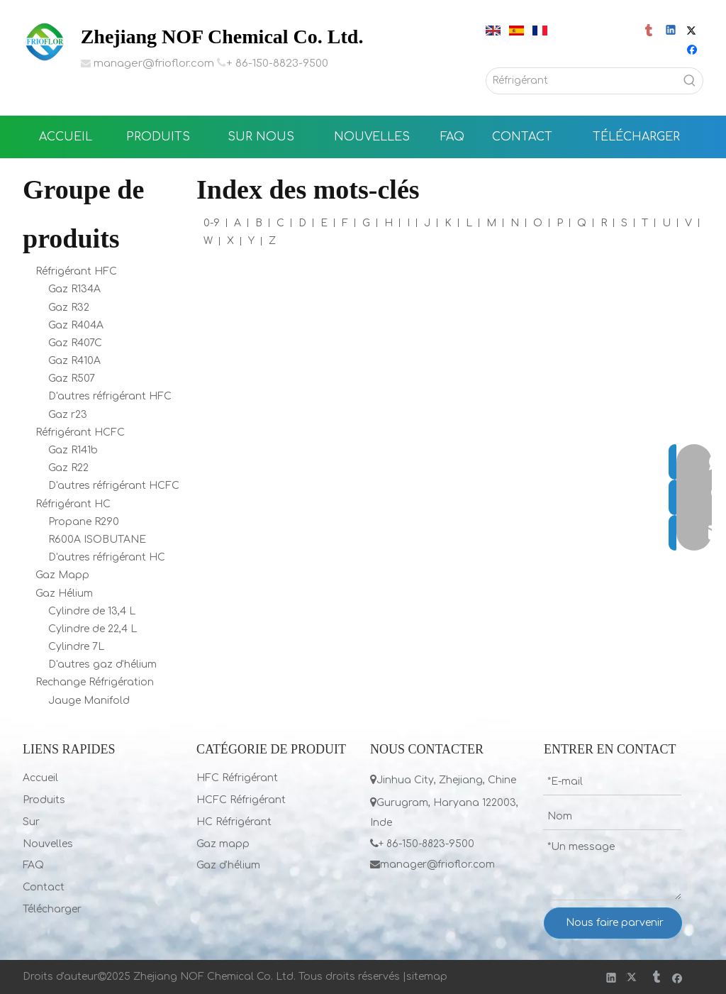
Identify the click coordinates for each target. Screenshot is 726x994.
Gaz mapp (223, 844)
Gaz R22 (68, 468)
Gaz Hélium (64, 593)
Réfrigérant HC (73, 504)
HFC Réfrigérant (237, 778)
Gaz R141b (73, 450)
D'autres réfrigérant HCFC (113, 485)
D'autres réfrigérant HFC (110, 396)
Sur (31, 822)
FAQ (33, 865)
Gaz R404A (76, 325)
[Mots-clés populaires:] (690, 81)
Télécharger (52, 909)
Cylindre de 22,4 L (92, 629)
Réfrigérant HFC (76, 271)
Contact (44, 887)
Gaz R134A (74, 289)
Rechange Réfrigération (94, 682)
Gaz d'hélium (228, 865)
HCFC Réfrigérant (241, 800)
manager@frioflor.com (154, 63)
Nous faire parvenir (615, 922)
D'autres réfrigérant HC (106, 557)
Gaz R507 (71, 378)
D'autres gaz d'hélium (102, 664)
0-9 (211, 223)
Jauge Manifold (89, 700)
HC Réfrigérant (234, 822)
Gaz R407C (75, 343)
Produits (44, 800)
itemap (429, 976)
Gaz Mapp (62, 575)
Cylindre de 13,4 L (91, 611)
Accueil (40, 778)
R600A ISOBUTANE (97, 539)
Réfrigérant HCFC (80, 432)
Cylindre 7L (76, 646)
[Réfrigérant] (581, 81)
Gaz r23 (67, 414)
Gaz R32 (68, 307)
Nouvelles (48, 844)
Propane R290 (83, 522)
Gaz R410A (74, 360)
